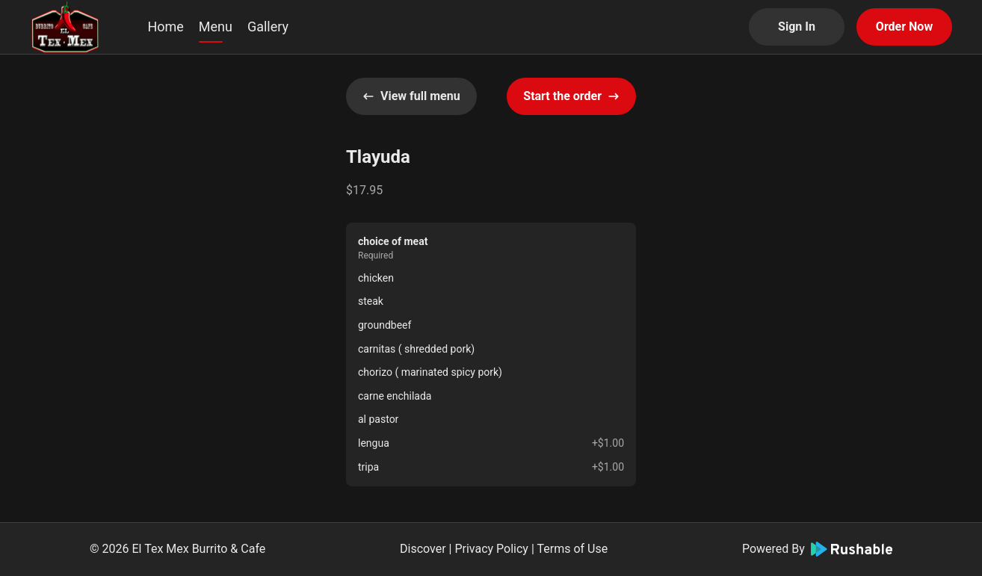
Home (165, 26)
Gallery (267, 26)
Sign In (796, 26)
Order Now (904, 26)
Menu (215, 26)
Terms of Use (572, 549)
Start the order (571, 96)
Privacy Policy (491, 549)
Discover (423, 549)
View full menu (411, 96)
